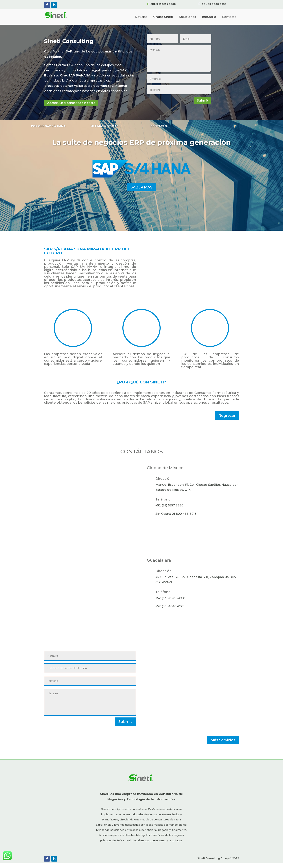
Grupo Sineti (163, 17)
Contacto (229, 17)
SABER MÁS (141, 187)
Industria (209, 17)
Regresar (227, 415)
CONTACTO (158, 126)
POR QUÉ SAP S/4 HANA (48, 126)
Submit (202, 100)
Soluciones (187, 17)
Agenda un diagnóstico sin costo (71, 103)
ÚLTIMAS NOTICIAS (104, 126)
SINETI (157, 382)
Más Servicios (223, 740)
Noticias (141, 17)
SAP (146, 403)
